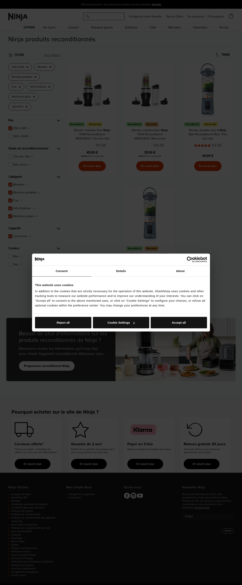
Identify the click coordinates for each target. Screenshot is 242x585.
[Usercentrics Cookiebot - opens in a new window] (189, 259)
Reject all (63, 322)
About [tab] (180, 270)
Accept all (179, 322)
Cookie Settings (121, 322)
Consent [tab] (62, 270)
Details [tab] (121, 270)
